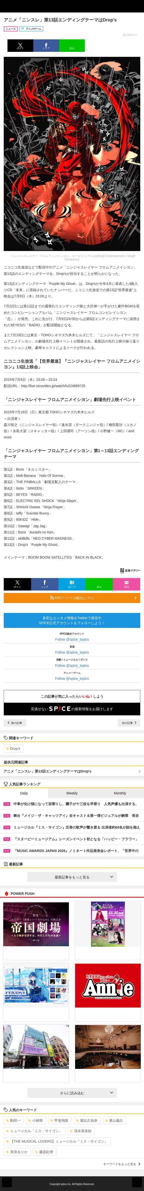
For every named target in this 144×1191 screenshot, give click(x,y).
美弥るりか (17, 1152)
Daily (24, 793)
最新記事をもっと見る (84, 877)
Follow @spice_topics (72, 639)
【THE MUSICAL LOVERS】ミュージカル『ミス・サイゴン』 (57, 1141)
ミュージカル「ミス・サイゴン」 (34, 1131)
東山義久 (114, 1120)
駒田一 (13, 1120)
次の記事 (129, 722)
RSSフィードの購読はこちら (93, 598)
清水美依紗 (81, 1131)
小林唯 (35, 1120)
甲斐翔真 (59, 1120)
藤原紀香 (44, 1152)
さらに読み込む (86, 1093)
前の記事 (15, 722)
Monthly (120, 793)
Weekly (72, 793)
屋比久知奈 (86, 1120)
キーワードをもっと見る (121, 1164)
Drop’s (13, 749)
